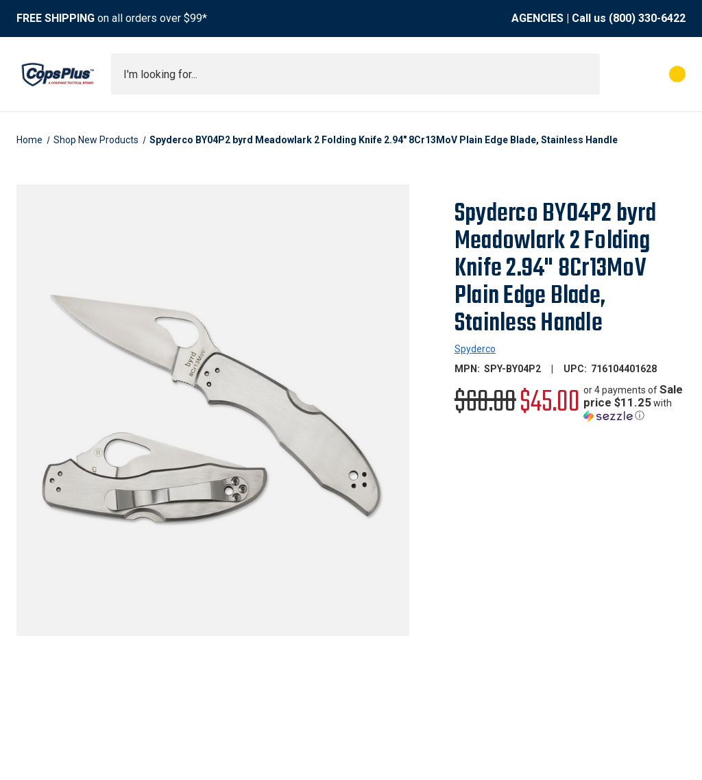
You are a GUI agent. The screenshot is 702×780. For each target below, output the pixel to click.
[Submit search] (585, 74)
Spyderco (475, 348)
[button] (634, 402)
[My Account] (616, 74)
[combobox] (355, 74)
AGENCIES (537, 18)
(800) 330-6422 (647, 18)
